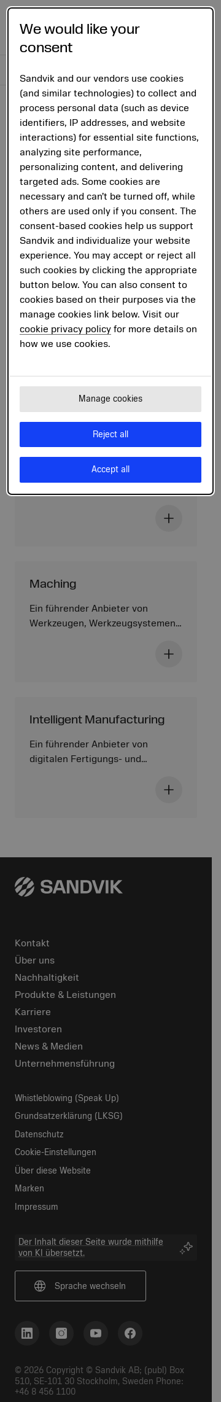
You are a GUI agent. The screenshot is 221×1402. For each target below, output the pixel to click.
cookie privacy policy (65, 329)
